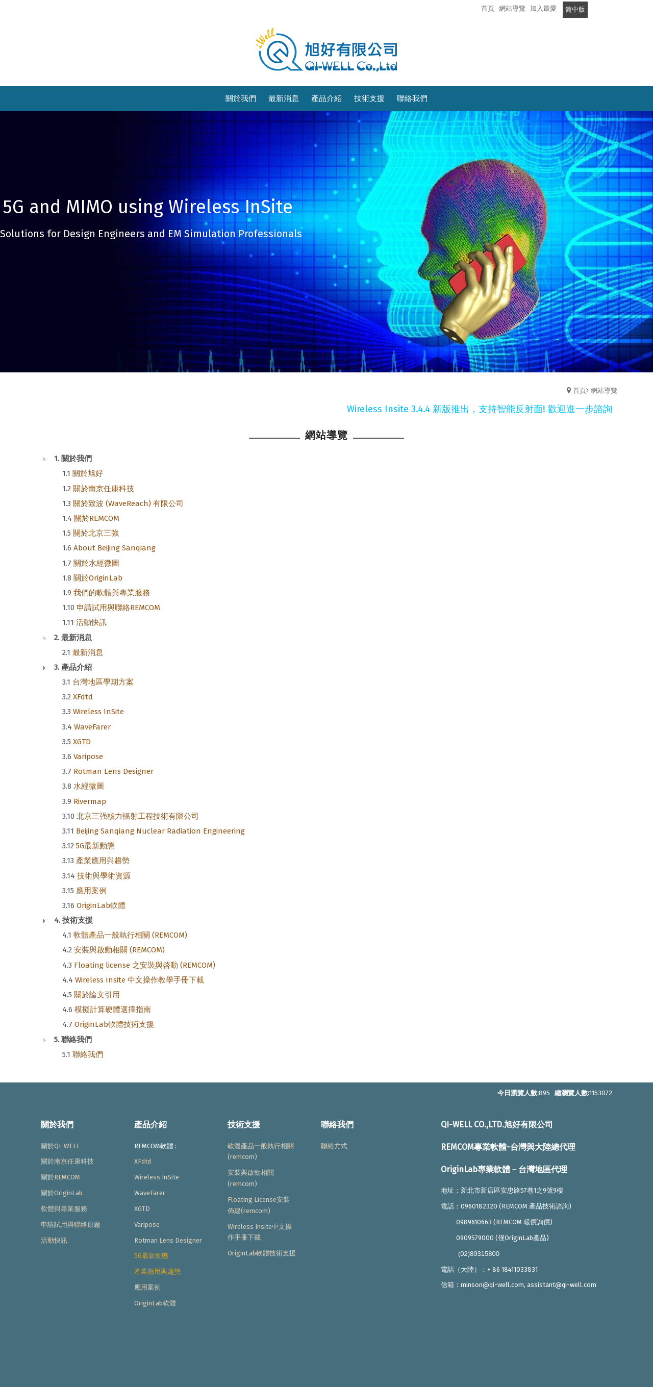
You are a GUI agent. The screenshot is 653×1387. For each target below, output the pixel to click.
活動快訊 (91, 622)
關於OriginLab (97, 578)
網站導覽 (604, 390)
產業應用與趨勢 (103, 860)
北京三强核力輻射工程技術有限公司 (138, 816)
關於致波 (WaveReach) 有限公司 (128, 503)
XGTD (82, 741)
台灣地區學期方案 (103, 682)
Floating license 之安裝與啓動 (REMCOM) (144, 965)
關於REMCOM (96, 518)
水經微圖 (88, 786)
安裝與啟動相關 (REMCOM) (119, 949)
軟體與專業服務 (64, 1209)
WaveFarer (92, 727)
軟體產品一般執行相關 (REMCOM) (130, 935)
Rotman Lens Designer (113, 771)
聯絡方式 (334, 1146)
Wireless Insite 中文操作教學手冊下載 (139, 980)
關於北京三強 (96, 533)
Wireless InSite (98, 711)
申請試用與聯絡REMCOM (118, 607)
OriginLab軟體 (101, 905)
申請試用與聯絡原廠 (71, 1224)
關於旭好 (87, 473)
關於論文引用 (97, 994)
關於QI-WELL (60, 1146)
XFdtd (83, 696)
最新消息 (87, 652)
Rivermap (89, 801)
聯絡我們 (87, 1054)
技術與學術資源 (104, 875)
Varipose (88, 756)
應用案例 (91, 890)
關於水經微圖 (96, 563)
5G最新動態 (95, 845)
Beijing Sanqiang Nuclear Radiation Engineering (160, 831)
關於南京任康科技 (103, 488)
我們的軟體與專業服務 (111, 592)
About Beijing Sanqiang (114, 547)
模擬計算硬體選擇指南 (112, 1009)
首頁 (579, 390)
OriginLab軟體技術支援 (114, 1024)
